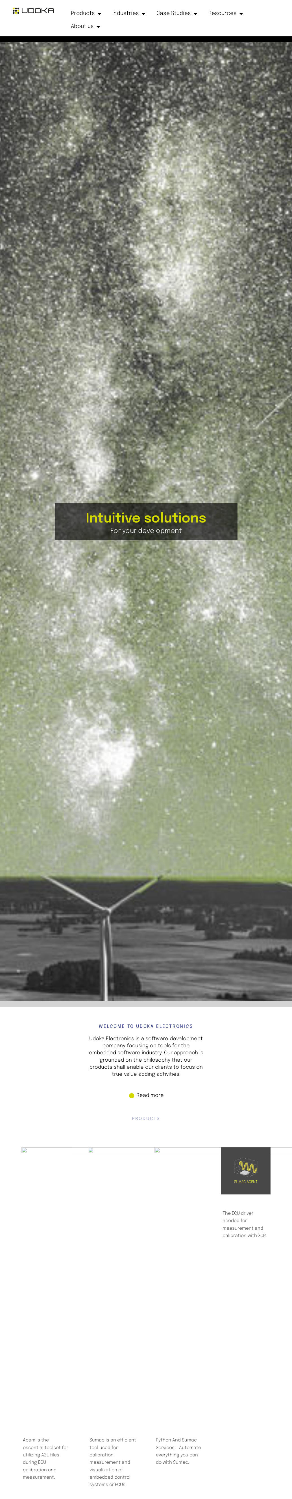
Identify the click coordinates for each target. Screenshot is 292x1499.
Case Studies (176, 13)
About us (85, 26)
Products (86, 13)
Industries (128, 13)
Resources (225, 13)
